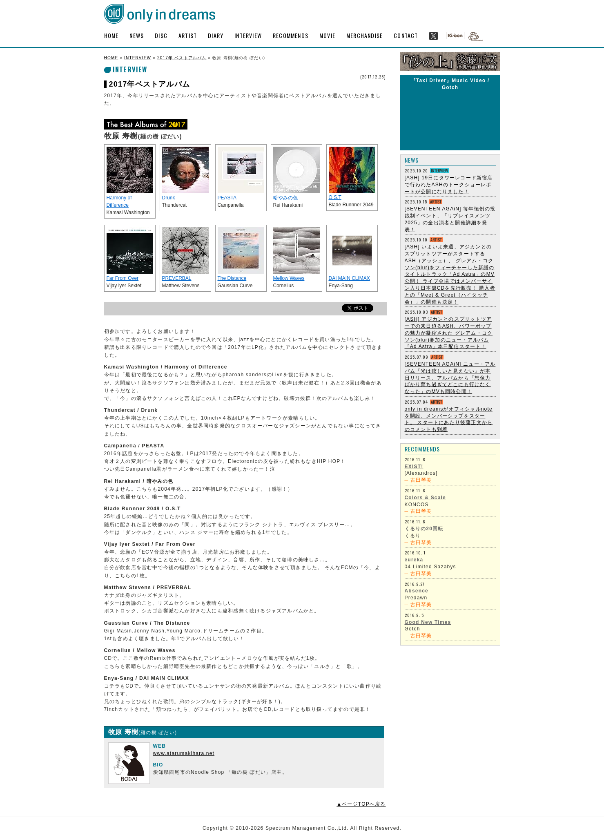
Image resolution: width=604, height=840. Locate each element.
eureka (414, 560)
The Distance (232, 278)
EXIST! (414, 466)
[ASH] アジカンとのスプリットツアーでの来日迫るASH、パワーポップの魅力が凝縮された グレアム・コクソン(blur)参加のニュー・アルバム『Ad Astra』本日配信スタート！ (449, 332)
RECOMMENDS (290, 35)
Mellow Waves (289, 278)
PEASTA (227, 198)
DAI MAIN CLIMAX (349, 278)
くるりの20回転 (424, 529)
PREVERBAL (177, 278)
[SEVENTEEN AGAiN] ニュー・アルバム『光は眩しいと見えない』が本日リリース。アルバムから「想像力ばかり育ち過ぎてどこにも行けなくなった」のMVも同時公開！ (450, 377)
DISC (161, 35)
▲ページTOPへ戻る (361, 804)
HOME (111, 35)
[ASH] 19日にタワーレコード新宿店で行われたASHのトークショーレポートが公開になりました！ (449, 184)
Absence (416, 591)
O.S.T (335, 197)
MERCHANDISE (364, 35)
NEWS (136, 35)
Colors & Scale (425, 497)
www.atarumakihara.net (184, 753)
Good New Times (428, 622)
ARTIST (187, 35)
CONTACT (406, 35)
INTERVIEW (248, 35)
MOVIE (327, 35)
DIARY (215, 35)
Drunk (168, 198)
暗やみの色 (285, 198)
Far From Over (123, 278)
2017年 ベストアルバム (182, 58)
